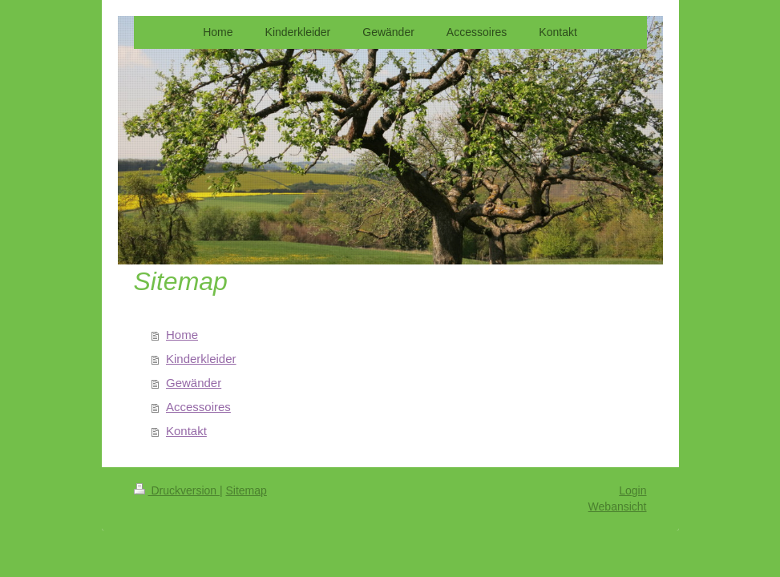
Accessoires (198, 407)
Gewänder (193, 382)
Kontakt (186, 431)
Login (632, 490)
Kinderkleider (201, 358)
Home (182, 334)
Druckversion (177, 490)
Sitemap (246, 490)
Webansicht (617, 506)
